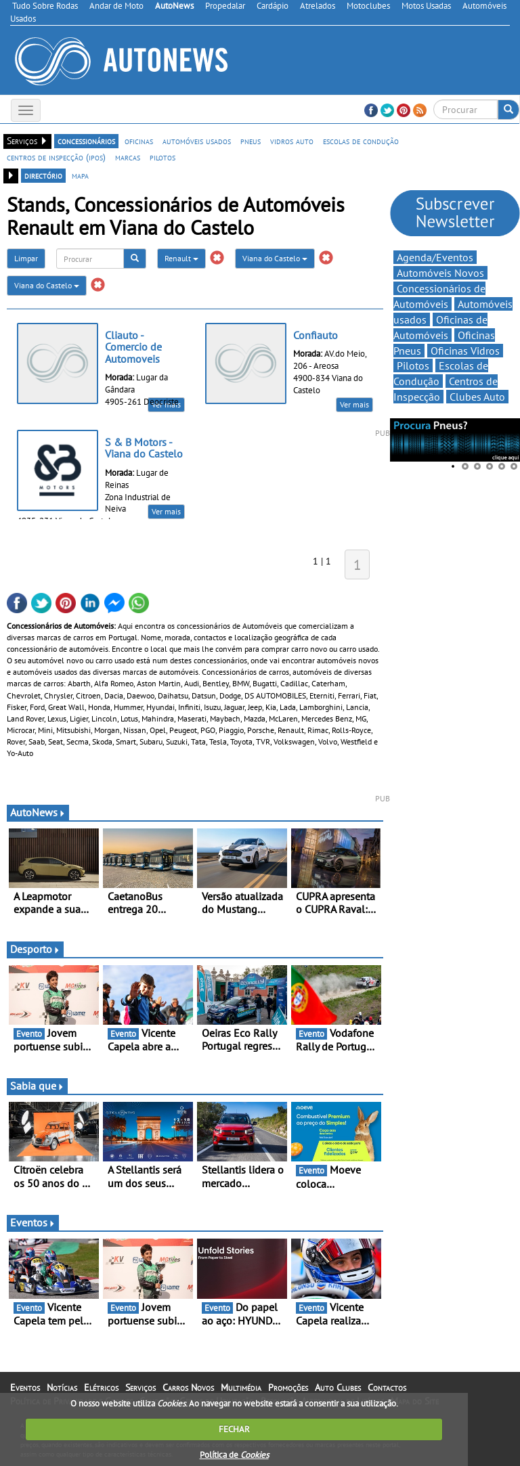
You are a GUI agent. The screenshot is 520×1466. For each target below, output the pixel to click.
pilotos (162, 157)
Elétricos (101, 1387)
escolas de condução (361, 141)
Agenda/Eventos (435, 257)
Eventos (33, 1222)
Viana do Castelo (274, 258)
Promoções (288, 1387)
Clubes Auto (477, 396)
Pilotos (413, 365)
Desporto (35, 949)
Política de (234, 1455)
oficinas (139, 141)
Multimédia (241, 1387)
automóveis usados (196, 141)
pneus (250, 141)
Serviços (140, 1387)
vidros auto (291, 141)
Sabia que (37, 1085)
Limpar (26, 258)
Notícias (62, 1387)
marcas (127, 157)
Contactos (387, 1387)
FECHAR (234, 1429)
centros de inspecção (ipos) (56, 157)
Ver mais (354, 404)
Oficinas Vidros (465, 350)
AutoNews (38, 812)
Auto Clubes (338, 1387)
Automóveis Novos (440, 273)
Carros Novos (188, 1387)
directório (43, 175)
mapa (80, 175)
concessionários (86, 141)
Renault (181, 258)
